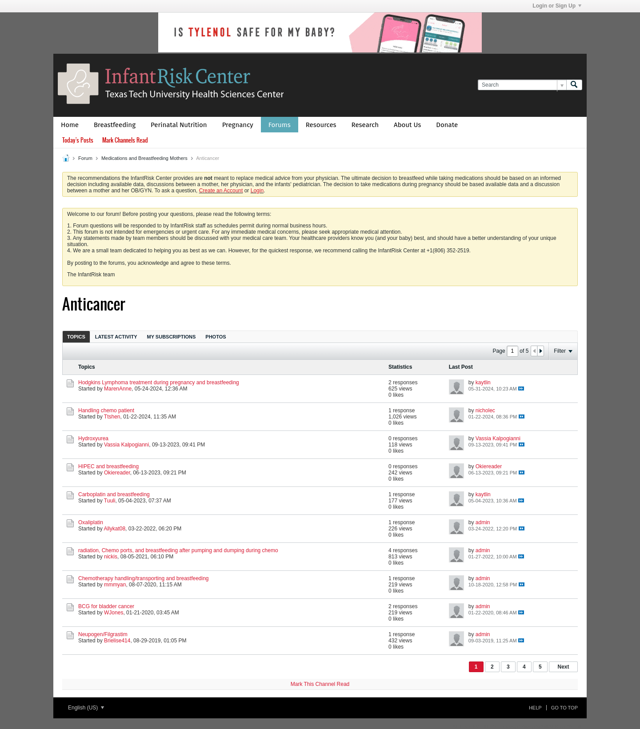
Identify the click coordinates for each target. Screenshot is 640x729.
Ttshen (112, 417)
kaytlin (483, 382)
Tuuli (110, 501)
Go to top (564, 707)
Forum (85, 158)
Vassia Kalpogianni (126, 445)
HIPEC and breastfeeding (108, 466)
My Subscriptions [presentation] (171, 336)
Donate (447, 125)
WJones (113, 612)
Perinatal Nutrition (179, 125)
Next (563, 667)
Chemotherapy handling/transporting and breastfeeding (143, 578)
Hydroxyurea (93, 438)
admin (483, 522)
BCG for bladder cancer (106, 606)
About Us (407, 125)
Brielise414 (117, 640)
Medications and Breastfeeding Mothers (144, 158)
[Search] (522, 85)
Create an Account (221, 190)
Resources (321, 125)
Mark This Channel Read (320, 684)
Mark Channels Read (125, 140)
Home (70, 125)
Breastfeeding (115, 125)
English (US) (86, 708)
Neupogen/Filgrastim (103, 634)
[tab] (76, 337)
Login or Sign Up (556, 6)
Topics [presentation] (76, 336)
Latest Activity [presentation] (116, 336)
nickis (110, 557)
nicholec (485, 410)
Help (535, 707)
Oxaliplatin (90, 522)
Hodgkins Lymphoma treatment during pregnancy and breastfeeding (158, 382)
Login (257, 190)
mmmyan (115, 585)
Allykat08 (114, 529)
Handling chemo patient (106, 410)
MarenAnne (118, 389)
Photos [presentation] (215, 336)
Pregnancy (237, 125)
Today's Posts (77, 140)
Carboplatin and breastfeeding (114, 494)
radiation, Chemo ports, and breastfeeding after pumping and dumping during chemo (178, 550)
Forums (279, 125)
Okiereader (117, 473)
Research (365, 125)
